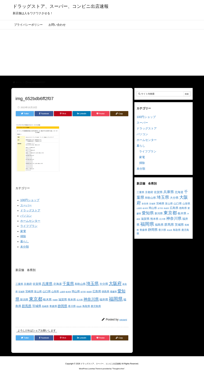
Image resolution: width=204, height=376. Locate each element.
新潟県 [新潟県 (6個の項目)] (24, 299)
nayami (123, 319)
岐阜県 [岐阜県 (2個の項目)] (68, 292)
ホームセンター (30, 220)
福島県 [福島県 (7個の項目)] (159, 224)
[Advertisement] (102, 53)
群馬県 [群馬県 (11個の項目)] (26, 306)
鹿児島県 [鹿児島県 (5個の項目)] (96, 306)
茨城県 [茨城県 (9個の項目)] (36, 306)
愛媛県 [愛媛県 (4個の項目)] (113, 291)
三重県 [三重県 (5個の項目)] (19, 284)
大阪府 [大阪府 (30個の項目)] (115, 283)
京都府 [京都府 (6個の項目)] (28, 284)
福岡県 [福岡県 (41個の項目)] (116, 298)
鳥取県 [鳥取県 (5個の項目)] (86, 306)
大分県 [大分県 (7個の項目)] (103, 284)
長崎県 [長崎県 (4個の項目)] (45, 306)
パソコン (26, 215)
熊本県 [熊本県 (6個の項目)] (72, 299)
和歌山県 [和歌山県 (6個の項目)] (80, 284)
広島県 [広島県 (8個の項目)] (96, 291)
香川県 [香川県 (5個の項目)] (72, 306)
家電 (23, 231)
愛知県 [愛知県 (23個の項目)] (148, 213)
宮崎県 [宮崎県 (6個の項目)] (29, 291)
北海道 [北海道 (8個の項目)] (57, 284)
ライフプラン (28, 226)
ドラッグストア (30, 210)
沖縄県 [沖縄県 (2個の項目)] (55, 300)
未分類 (24, 246)
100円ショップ (29, 200)
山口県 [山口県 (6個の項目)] (47, 291)
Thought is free (118, 369)
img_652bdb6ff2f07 (36, 82)
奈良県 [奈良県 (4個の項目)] (145, 203)
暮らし (24, 241)
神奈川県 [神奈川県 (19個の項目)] (91, 299)
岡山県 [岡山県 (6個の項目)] (76, 291)
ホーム (19, 82)
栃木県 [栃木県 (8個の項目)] (47, 299)
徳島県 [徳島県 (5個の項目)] (105, 291)
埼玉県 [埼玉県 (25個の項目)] (92, 283)
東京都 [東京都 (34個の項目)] (35, 299)
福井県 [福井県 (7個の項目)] (103, 299)
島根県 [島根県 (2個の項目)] (89, 292)
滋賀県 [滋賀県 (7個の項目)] (62, 299)
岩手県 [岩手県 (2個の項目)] (83, 292)
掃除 (23, 236)
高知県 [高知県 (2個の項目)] (79, 306)
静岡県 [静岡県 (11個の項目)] (62, 306)
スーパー (26, 205)
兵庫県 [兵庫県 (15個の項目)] (47, 284)
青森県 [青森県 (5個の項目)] (53, 306)
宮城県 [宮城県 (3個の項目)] (21, 292)
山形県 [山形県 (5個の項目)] (55, 291)
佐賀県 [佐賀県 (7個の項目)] (37, 284)
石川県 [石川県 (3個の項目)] (79, 300)
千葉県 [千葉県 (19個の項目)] (68, 283)
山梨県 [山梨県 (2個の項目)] (62, 292)
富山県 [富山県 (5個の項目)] (38, 291)
